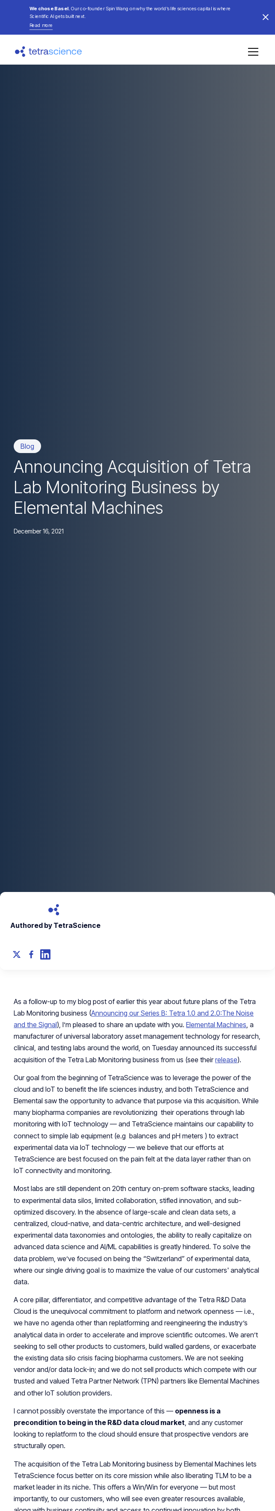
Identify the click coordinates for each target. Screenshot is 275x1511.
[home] (48, 51)
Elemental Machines (216, 1024)
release (226, 1059)
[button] (251, 51)
